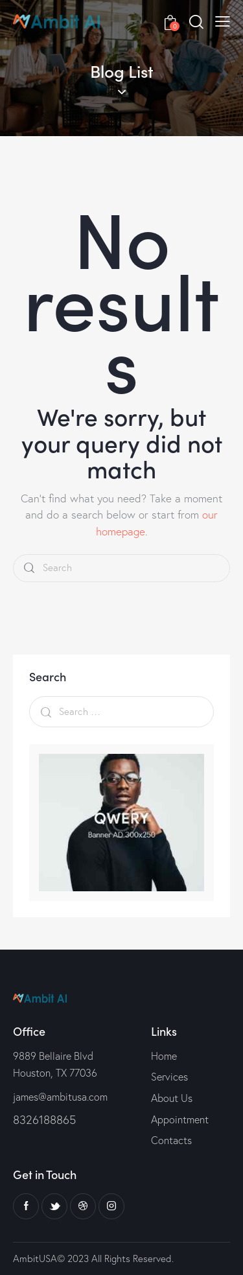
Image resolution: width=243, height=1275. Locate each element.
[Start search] (29, 568)
